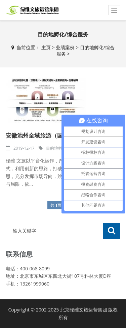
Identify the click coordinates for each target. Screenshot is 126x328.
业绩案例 (65, 47)
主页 (46, 47)
